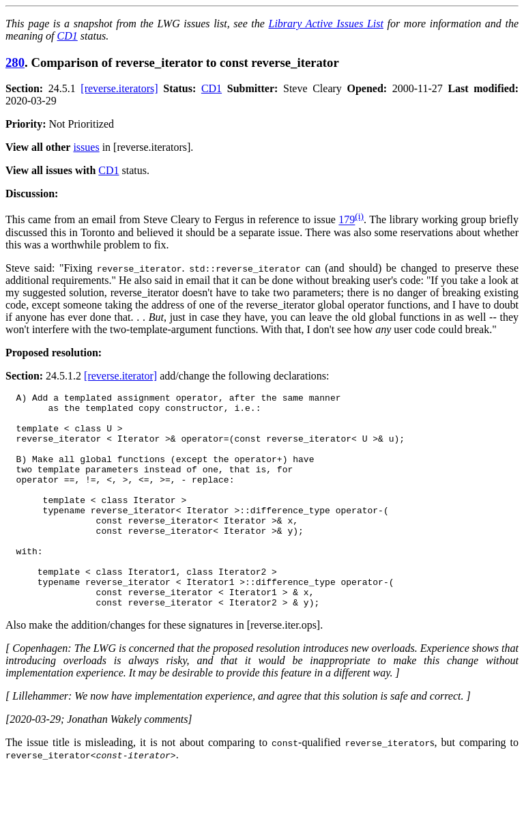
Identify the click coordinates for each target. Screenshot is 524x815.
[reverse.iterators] (119, 88)
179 (346, 220)
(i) (359, 216)
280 (15, 62)
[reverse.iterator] (120, 376)
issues (86, 147)
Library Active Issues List (325, 23)
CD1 (67, 36)
